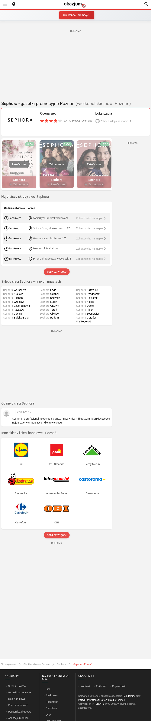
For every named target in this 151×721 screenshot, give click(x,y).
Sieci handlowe (16, 698)
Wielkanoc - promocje (76, 15)
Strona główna (8, 664)
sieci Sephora (25, 197)
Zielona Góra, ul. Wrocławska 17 (51, 228)
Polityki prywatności (89, 699)
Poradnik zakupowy (19, 711)
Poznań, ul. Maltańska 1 (47, 248)
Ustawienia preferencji (113, 699)
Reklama (101, 686)
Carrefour (51, 708)
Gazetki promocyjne (19, 692)
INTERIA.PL (98, 703)
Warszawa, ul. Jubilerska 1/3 (49, 238)
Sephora (61, 664)
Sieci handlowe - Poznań (37, 664)
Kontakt (85, 686)
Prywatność (119, 686)
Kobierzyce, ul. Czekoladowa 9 (50, 217)
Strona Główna (17, 686)
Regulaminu (129, 696)
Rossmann (52, 701)
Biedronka (52, 695)
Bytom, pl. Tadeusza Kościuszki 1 (52, 258)
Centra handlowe (18, 705)
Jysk (48, 714)
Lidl (48, 689)
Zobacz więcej (56, 271)
